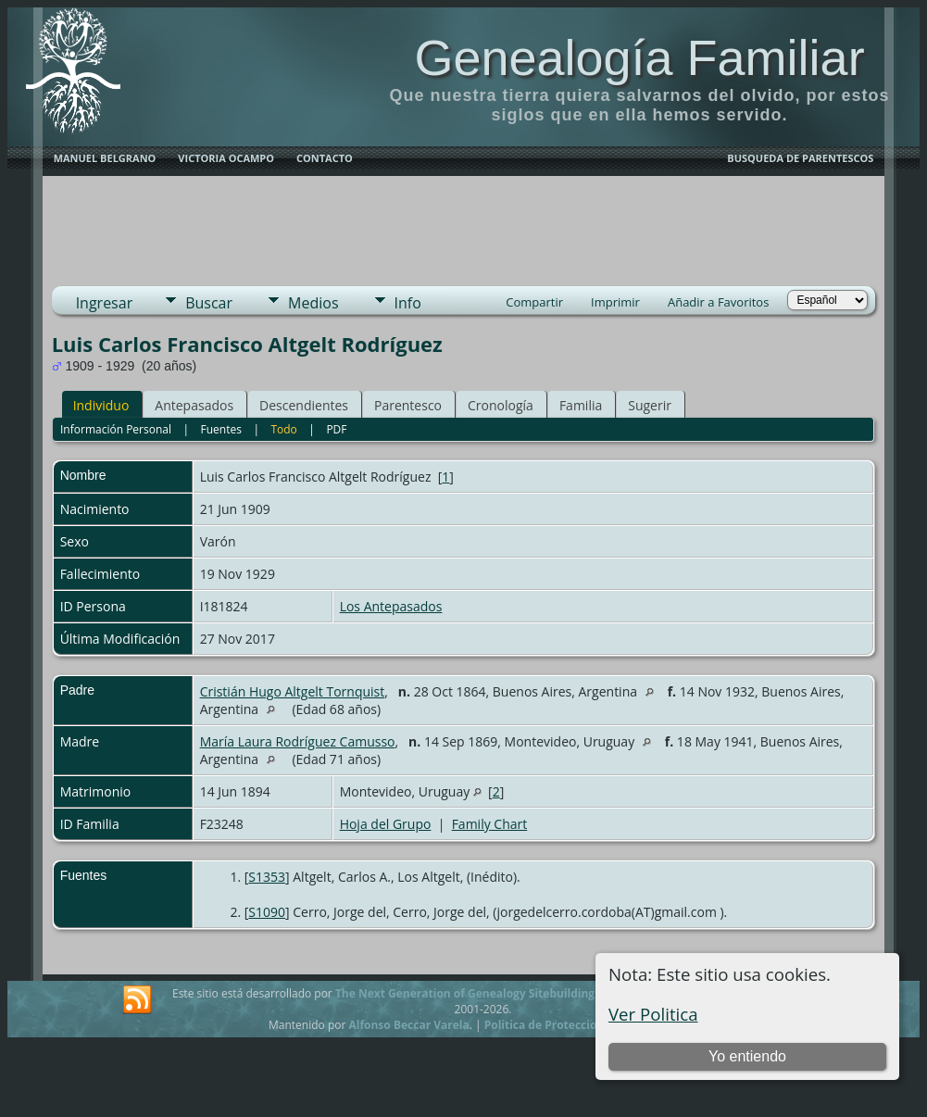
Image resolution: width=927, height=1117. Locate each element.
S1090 (266, 912)
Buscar (208, 303)
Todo (283, 429)
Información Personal (115, 429)
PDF (336, 429)
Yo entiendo (747, 1056)
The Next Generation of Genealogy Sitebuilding (465, 993)
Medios (313, 303)
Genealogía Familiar (639, 57)
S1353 (266, 876)
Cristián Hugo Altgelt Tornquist (292, 691)
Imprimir (615, 302)
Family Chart (490, 824)
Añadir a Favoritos (718, 302)
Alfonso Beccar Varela (408, 1025)
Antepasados (194, 405)
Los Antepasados (391, 606)
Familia (580, 405)
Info (408, 303)
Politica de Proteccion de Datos (570, 1025)
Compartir (534, 302)
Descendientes (303, 405)
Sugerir (649, 405)
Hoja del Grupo (386, 824)
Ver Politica (653, 1013)
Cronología (500, 405)
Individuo (101, 405)
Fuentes (221, 429)
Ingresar (104, 303)
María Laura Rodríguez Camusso (297, 741)
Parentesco (408, 405)
